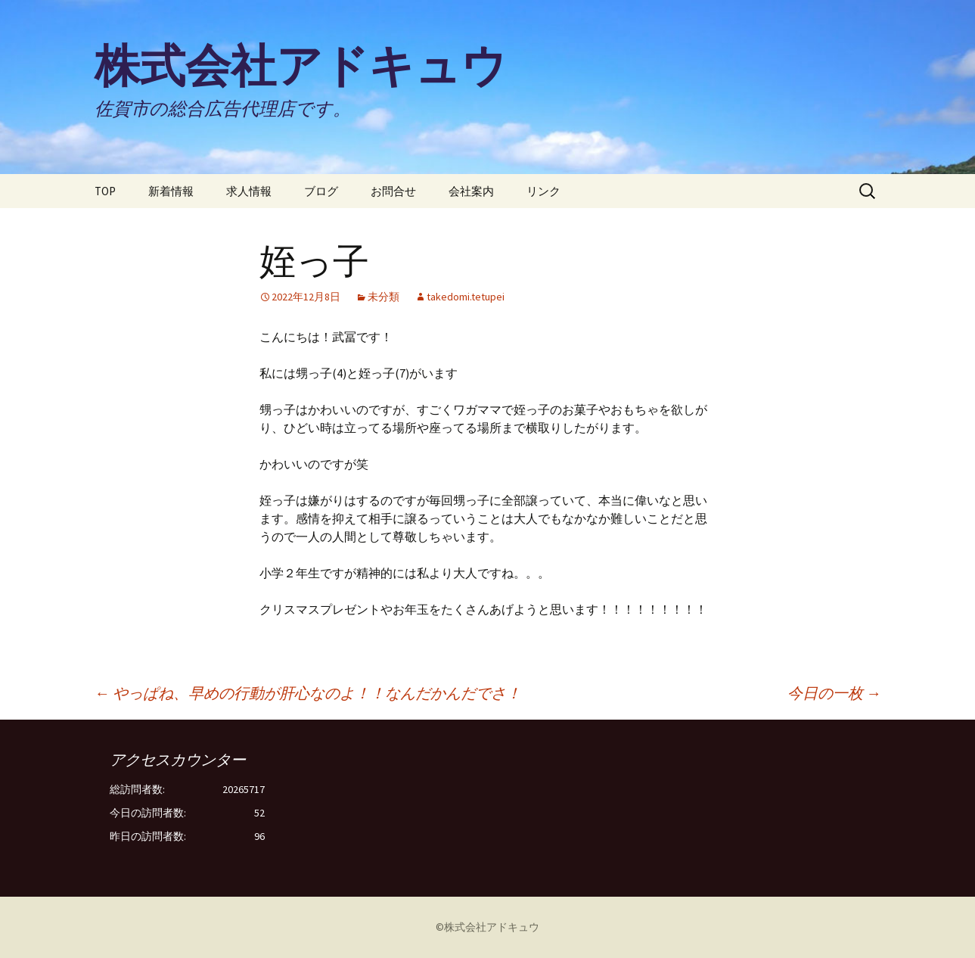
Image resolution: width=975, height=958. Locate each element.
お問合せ (393, 191)
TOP (105, 191)
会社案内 (471, 191)
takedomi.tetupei (466, 296)
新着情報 (171, 191)
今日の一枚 (834, 692)
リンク (543, 191)
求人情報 (249, 191)
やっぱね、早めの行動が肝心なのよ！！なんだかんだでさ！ (308, 692)
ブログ (321, 191)
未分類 (383, 296)
